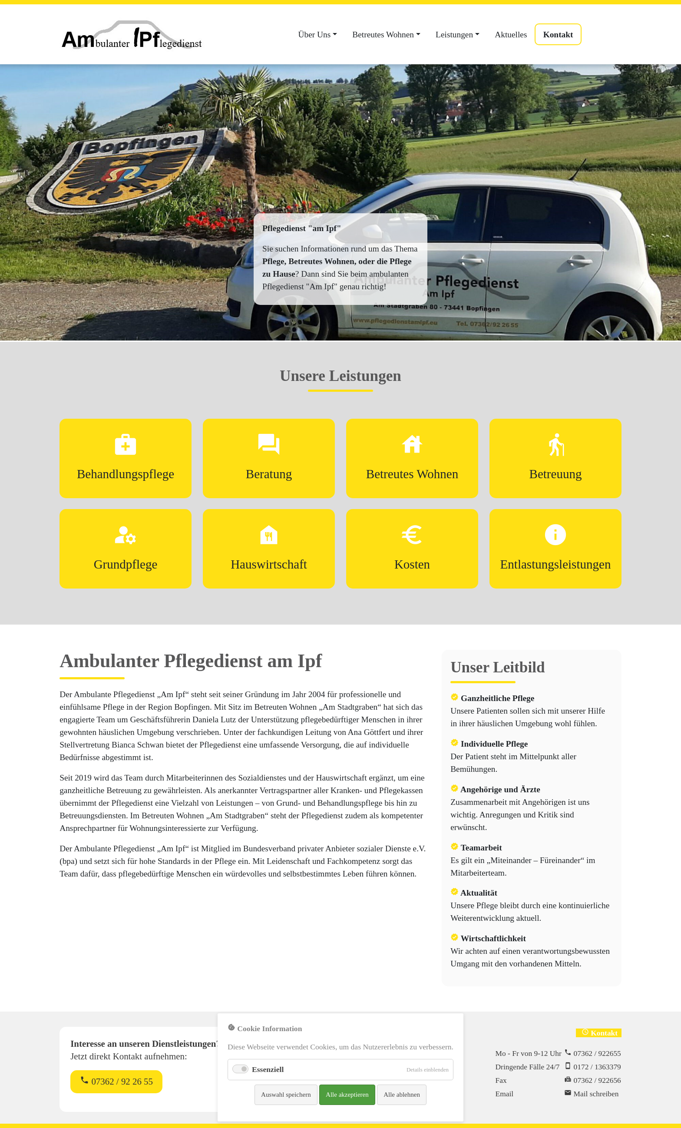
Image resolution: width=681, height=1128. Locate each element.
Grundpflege (126, 564)
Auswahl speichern (286, 1094)
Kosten (412, 564)
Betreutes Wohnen (412, 474)
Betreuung (555, 474)
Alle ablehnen (401, 1094)
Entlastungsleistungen (555, 564)
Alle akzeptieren (347, 1094)
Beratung (269, 474)
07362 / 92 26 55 (116, 1081)
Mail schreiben (596, 1093)
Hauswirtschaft (269, 564)
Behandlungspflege (125, 474)
